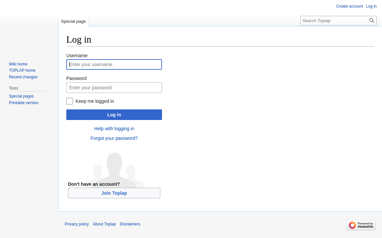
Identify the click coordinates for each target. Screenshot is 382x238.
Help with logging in (114, 128)
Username (77, 55)
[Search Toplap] (338, 20)
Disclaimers (130, 224)
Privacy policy (77, 224)
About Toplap (104, 224)
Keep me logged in (95, 101)
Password (76, 78)
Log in (114, 114)
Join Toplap (114, 193)
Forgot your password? (114, 138)
